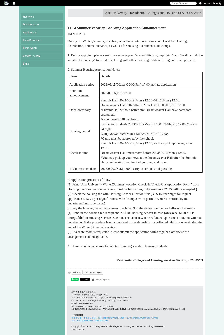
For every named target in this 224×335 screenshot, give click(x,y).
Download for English (93, 272)
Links (26, 63)
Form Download (31, 40)
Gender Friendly (31, 55)
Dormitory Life (31, 24)
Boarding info (30, 48)
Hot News (28, 16)
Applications (30, 32)
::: (200, 11)
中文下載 (76, 272)
